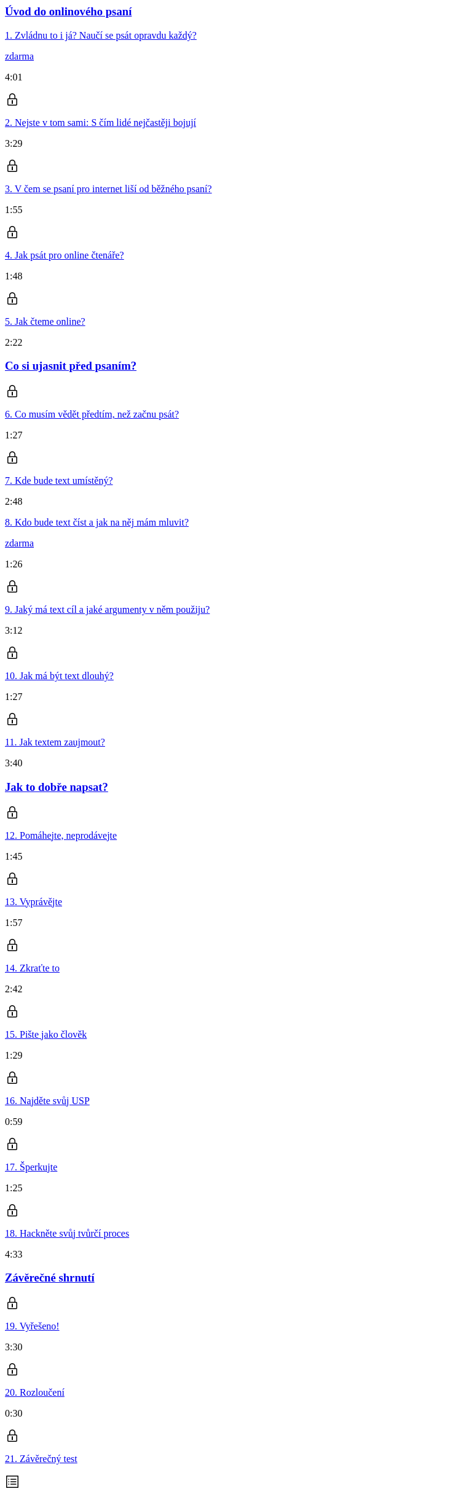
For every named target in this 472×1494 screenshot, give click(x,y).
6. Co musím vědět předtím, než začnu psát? (92, 414)
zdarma (19, 56)
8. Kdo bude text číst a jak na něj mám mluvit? (97, 522)
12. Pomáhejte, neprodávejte (61, 835)
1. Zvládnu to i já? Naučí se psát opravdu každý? (101, 35)
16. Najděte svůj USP (47, 1100)
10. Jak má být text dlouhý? (59, 676)
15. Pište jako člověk (46, 1034)
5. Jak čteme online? (45, 321)
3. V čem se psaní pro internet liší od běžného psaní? (108, 189)
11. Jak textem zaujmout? (55, 742)
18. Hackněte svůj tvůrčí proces (67, 1233)
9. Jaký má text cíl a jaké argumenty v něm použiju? (107, 609)
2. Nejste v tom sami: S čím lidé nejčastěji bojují (100, 122)
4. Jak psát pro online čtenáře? (64, 255)
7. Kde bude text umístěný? (59, 480)
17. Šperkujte (31, 1167)
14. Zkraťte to (32, 968)
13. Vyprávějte (33, 902)
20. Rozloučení (35, 1392)
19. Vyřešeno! (32, 1326)
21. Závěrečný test (41, 1458)
